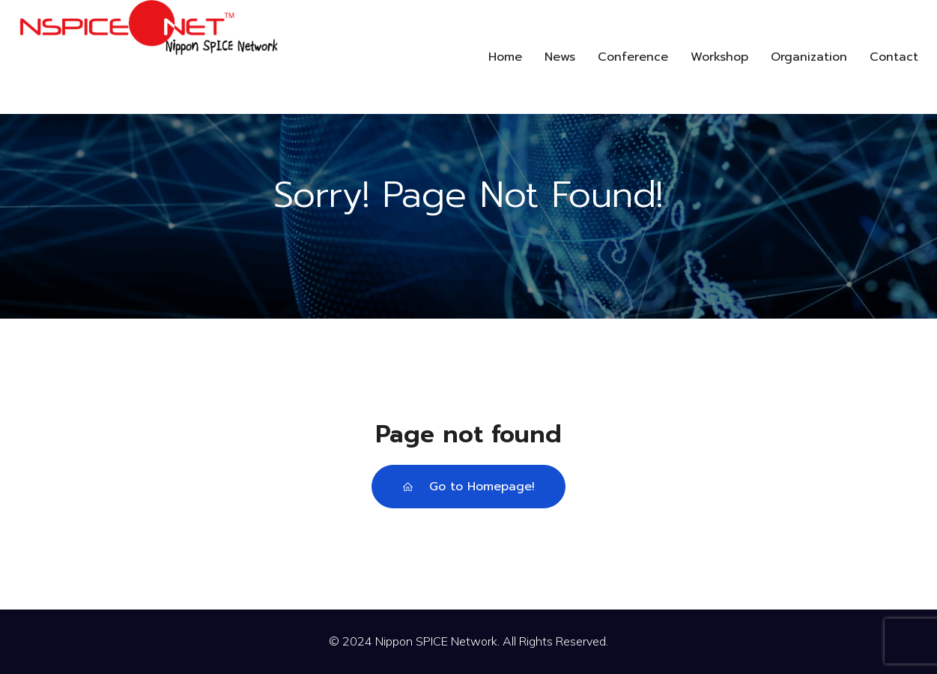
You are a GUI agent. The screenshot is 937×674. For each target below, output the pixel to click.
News (560, 57)
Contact (894, 57)
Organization (809, 57)
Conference (633, 57)
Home (505, 57)
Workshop (719, 57)
